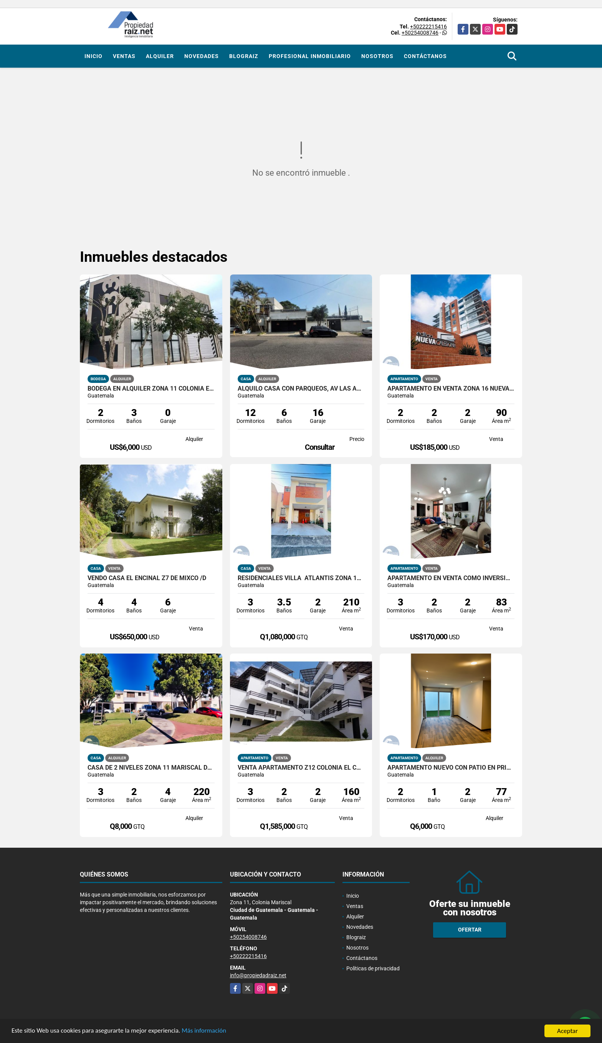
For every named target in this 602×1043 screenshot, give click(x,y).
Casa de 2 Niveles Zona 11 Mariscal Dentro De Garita (151, 768)
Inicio (93, 56)
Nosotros (377, 56)
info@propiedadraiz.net (258, 975)
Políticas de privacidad (373, 968)
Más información (204, 1032)
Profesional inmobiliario (310, 56)
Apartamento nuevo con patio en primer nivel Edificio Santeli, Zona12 (450, 768)
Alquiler (160, 56)
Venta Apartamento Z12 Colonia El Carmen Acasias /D (301, 768)
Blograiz (243, 56)
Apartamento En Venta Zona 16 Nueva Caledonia (450, 389)
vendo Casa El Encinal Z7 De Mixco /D (147, 578)
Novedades (201, 56)
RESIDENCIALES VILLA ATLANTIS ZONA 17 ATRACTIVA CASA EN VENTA (301, 578)
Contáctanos (425, 56)
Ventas (124, 56)
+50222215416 (428, 26)
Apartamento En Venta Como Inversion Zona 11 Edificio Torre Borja (450, 578)
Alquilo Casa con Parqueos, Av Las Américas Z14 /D (301, 389)
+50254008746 (420, 33)
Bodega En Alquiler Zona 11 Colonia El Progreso (151, 389)
